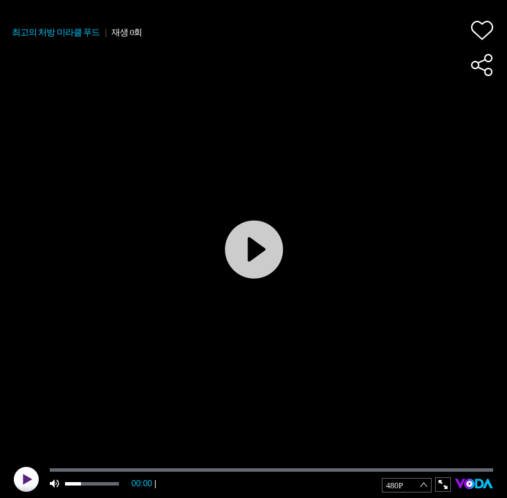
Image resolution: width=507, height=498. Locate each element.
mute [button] (55, 483)
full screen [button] (443, 484)
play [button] (26, 479)
